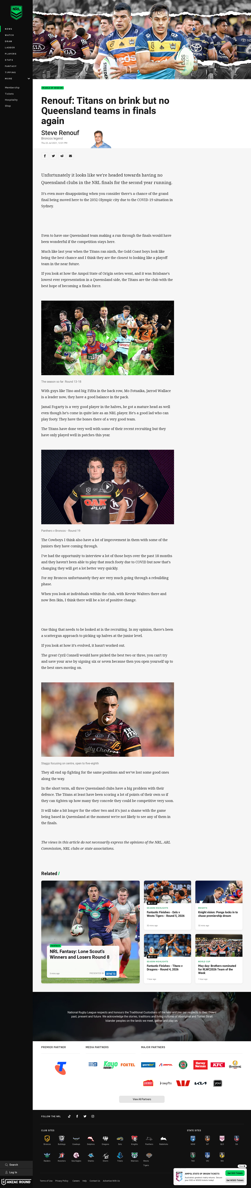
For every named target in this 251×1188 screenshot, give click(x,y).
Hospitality (11, 99)
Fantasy (11, 66)
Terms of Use (46, 1180)
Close (242, 1166)
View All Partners (142, 1099)
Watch (9, 35)
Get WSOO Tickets (235, 1180)
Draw (8, 41)
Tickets (9, 93)
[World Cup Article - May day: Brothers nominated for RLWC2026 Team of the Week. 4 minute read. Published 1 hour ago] (218, 958)
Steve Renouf (60, 132)
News (8, 29)
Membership (12, 87)
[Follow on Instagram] (92, 1116)
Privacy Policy (61, 1180)
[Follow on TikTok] (69, 1116)
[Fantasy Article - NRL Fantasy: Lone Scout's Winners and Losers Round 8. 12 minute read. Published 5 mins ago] (90, 932)
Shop (8, 105)
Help (84, 1180)
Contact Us (95, 1180)
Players (11, 53)
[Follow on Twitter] (85, 1116)
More (17, 78)
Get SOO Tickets (235, 1173)
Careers (76, 1180)
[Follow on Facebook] (77, 1116)
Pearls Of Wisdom (52, 88)
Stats (9, 60)
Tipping (10, 72)
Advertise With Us (111, 1180)
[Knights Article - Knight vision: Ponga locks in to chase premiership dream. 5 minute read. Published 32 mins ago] (218, 905)
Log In (11, 1172)
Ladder (10, 47)
